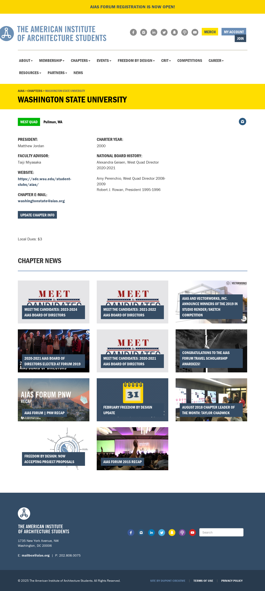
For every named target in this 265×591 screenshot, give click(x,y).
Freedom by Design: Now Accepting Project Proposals (49, 459)
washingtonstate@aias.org (41, 200)
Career (216, 60)
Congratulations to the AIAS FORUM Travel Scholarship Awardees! (206, 358)
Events (104, 60)
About (26, 60)
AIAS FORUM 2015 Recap (122, 461)
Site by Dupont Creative (167, 580)
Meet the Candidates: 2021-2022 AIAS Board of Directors (129, 312)
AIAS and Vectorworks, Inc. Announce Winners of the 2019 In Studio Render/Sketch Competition (210, 307)
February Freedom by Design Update (127, 410)
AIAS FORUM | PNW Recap (44, 412)
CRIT (166, 60)
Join (240, 38)
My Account (234, 31)
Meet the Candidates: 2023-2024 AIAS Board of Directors (50, 312)
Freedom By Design (136, 60)
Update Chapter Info (37, 214)
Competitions (189, 60)
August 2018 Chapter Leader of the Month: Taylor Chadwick (208, 410)
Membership (51, 60)
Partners (57, 72)
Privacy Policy (232, 580)
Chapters (80, 60)
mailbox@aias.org (36, 555)
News (78, 72)
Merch (210, 31)
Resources (30, 72)
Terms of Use (203, 580)
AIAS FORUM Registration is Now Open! (132, 7)
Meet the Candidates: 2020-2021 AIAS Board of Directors (129, 361)
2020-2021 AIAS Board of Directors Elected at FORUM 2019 (52, 361)
